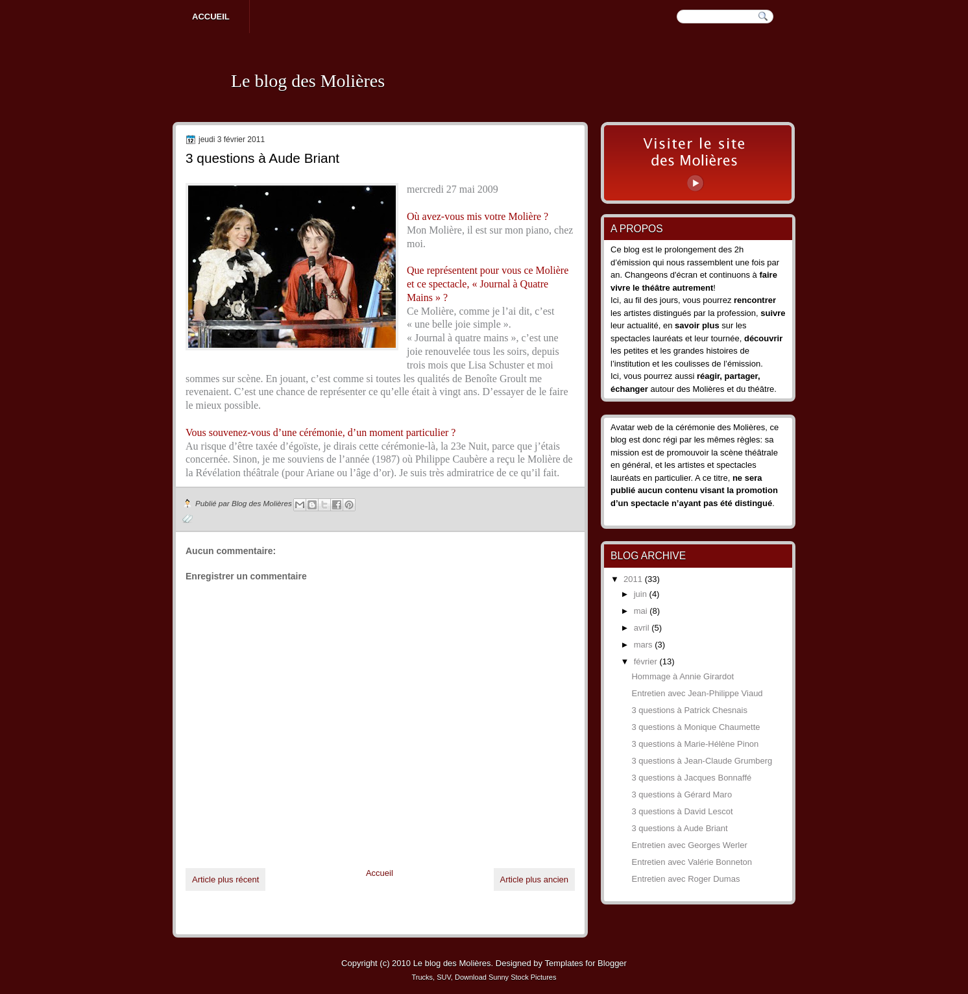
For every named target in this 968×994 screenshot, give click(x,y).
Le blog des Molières (308, 81)
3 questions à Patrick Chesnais (689, 710)
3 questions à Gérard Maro (681, 794)
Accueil (211, 16)
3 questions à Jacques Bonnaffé (691, 777)
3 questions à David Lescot (681, 811)
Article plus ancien (534, 879)
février (647, 661)
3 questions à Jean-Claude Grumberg (701, 761)
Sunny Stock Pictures (523, 977)
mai (642, 611)
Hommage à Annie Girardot (682, 676)
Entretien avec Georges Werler (689, 845)
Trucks (422, 977)
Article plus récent (225, 879)
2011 (634, 579)
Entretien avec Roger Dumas (685, 879)
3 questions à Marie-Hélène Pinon (694, 744)
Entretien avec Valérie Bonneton (691, 862)
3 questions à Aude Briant (679, 828)
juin (641, 594)
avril (642, 628)
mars (644, 644)
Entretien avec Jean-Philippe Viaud (696, 693)
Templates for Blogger (585, 963)
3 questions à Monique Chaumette (695, 727)
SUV (444, 977)
